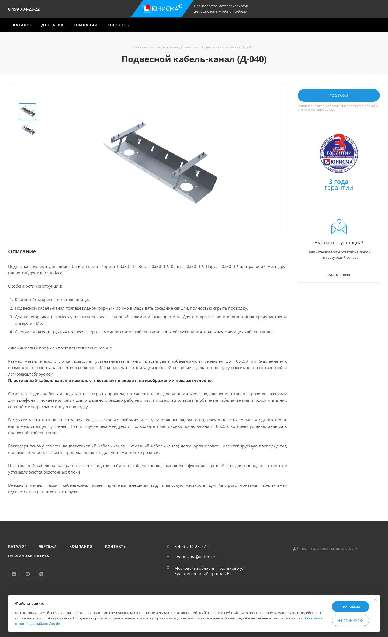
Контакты (116, 546)
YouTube (27, 574)
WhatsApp (41, 574)
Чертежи (48, 546)
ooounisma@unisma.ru (196, 556)
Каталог (17, 546)
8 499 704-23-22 (24, 9)
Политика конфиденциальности (330, 549)
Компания (80, 546)
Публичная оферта (28, 556)
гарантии (339, 185)
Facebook (14, 574)
